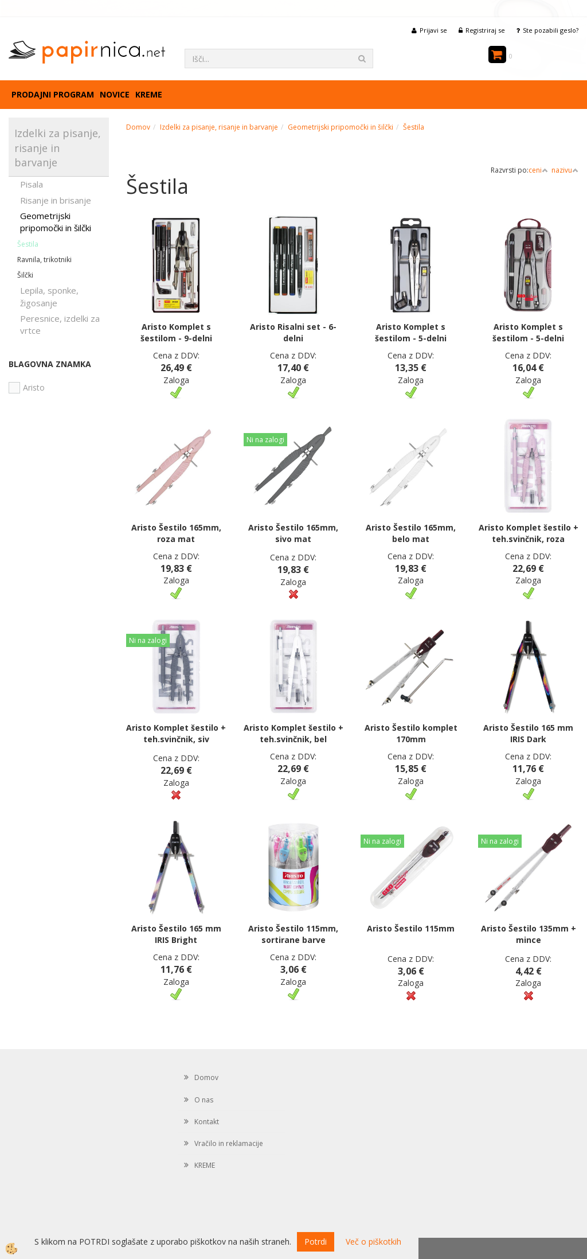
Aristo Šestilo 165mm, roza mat (176, 533)
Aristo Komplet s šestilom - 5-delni (411, 332)
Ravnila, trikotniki (44, 259)
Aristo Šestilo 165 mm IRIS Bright (176, 934)
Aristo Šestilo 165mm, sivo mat (293, 533)
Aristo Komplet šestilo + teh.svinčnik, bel (293, 733)
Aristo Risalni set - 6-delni (293, 332)
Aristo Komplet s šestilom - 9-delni (176, 332)
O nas (203, 1100)
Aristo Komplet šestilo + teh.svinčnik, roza (528, 533)
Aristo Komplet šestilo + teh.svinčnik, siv (176, 733)
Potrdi (315, 1241)
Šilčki (25, 275)
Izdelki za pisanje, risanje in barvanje (219, 127)
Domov (138, 127)
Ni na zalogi (265, 440)
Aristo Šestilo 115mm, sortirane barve (293, 934)
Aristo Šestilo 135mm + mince (528, 934)
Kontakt (206, 1122)
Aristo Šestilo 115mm (411, 928)
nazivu (564, 170)
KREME (148, 94)
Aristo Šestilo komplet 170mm (411, 733)
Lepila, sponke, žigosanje (49, 296)
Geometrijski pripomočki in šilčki (55, 221)
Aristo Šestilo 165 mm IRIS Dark (528, 733)
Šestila (27, 244)
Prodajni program (52, 94)
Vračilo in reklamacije (228, 1143)
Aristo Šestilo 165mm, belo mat (411, 533)
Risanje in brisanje (55, 200)
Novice (115, 94)
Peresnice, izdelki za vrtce (60, 324)
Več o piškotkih (373, 1241)
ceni (538, 170)
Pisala (31, 184)
